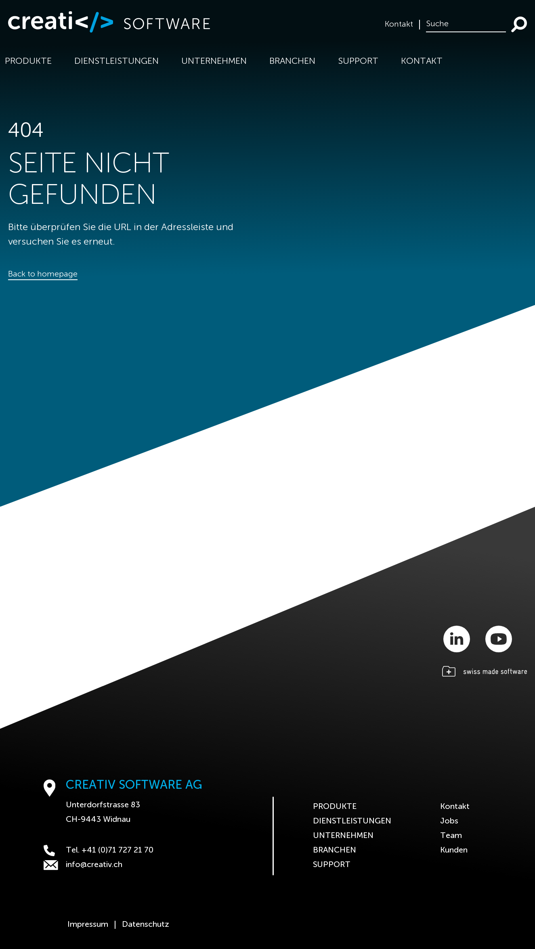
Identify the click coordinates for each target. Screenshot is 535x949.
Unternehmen (343, 836)
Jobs (449, 821)
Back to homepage (43, 274)
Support (358, 61)
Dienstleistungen (352, 821)
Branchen (334, 850)
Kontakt (399, 25)
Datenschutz (145, 925)
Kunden (454, 850)
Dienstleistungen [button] (116, 61)
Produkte (335, 807)
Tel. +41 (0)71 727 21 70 (98, 850)
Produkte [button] (28, 61)
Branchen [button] (292, 61)
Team (451, 836)
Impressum (87, 925)
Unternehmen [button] (214, 61)
